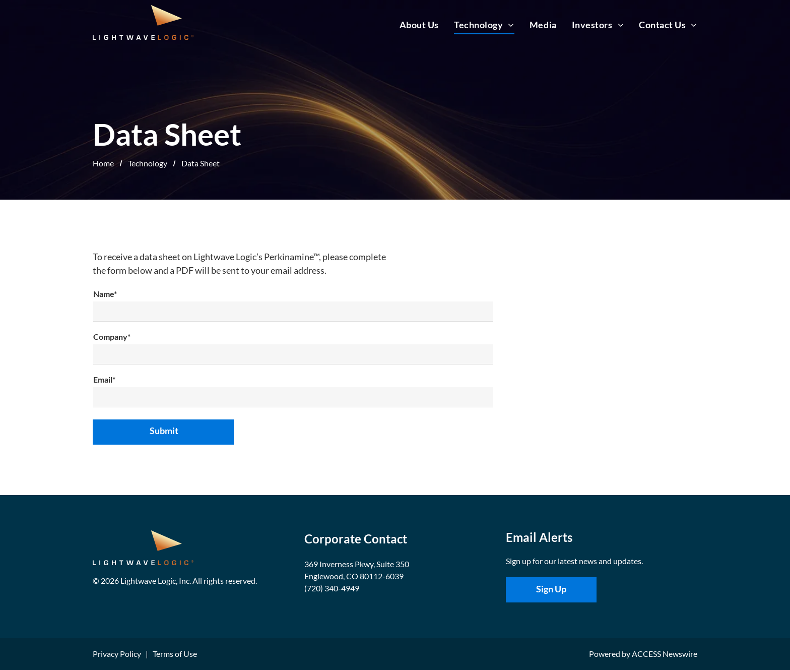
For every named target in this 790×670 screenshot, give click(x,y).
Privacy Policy (117, 653)
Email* (104, 379)
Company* (111, 336)
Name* (105, 293)
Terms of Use (175, 653)
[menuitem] (411, 24)
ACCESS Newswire (664, 653)
